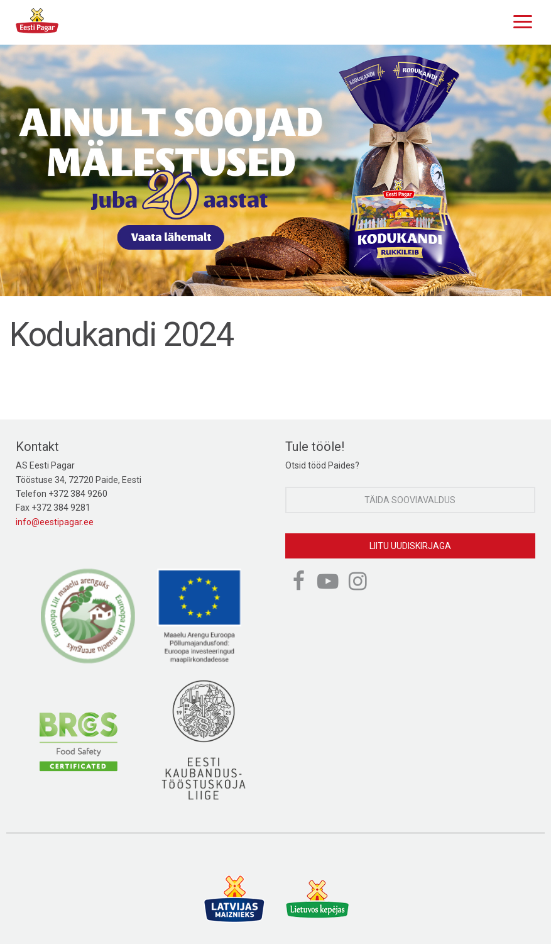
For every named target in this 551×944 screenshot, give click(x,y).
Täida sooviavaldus (410, 500)
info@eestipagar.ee (55, 522)
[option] (275, 170)
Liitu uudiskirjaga (410, 546)
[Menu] (519, 20)
